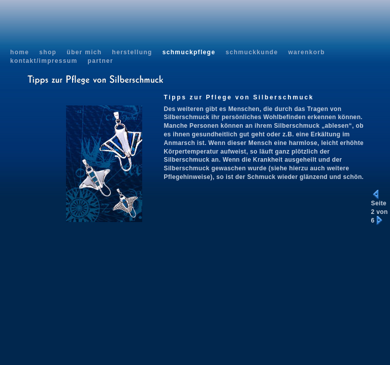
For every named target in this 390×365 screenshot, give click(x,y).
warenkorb (306, 52)
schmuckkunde (251, 52)
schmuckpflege (189, 52)
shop (47, 52)
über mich (84, 52)
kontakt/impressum (43, 60)
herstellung (132, 52)
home (19, 52)
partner (100, 60)
